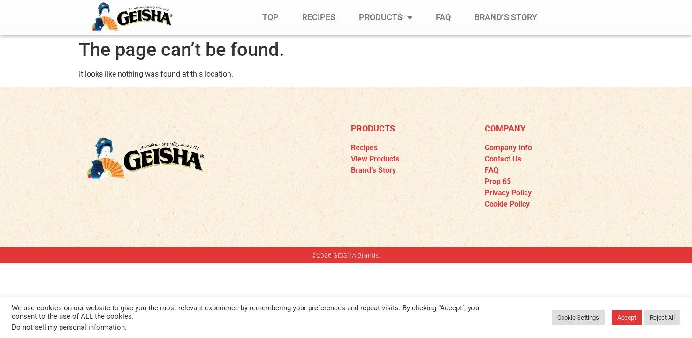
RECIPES (318, 17)
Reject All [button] (662, 317)
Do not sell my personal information (68, 327)
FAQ (443, 17)
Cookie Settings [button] (578, 317)
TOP (270, 17)
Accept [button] (626, 317)
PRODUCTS (385, 17)
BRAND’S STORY (505, 17)
